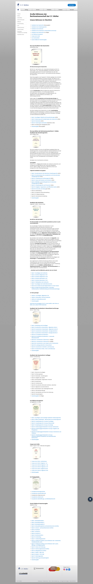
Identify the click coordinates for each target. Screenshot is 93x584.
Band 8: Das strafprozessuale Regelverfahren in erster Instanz (45, 285)
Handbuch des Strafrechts (37, 28)
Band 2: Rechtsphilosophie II (38, 522)
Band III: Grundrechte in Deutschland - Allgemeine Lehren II (45, 329)
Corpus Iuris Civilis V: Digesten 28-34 (40, 468)
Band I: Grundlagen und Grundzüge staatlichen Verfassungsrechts (46, 417)
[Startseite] (18, 10)
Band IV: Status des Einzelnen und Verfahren (41, 180)
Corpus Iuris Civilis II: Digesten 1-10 (39, 463)
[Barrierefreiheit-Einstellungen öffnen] (90, 499)
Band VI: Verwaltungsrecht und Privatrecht (41, 185)
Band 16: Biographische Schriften (39, 550)
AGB (50, 581)
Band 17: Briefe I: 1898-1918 (38, 552)
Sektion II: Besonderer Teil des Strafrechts (41, 297)
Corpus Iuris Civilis (36, 36)
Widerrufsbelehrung (55, 581)
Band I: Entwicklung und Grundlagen (40, 325)
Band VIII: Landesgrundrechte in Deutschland (42, 345)
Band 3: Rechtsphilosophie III (38, 524)
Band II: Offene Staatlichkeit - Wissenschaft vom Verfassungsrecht (46, 419)
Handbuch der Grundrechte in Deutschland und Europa (44, 30)
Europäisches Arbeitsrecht (37, 497)
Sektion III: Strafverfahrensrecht (39, 299)
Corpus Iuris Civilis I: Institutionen (39, 461)
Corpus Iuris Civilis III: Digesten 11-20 (40, 465)
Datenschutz (45, 581)
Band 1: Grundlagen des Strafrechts (39, 273)
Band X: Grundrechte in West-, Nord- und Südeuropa (43, 348)
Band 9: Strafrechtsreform (37, 535)
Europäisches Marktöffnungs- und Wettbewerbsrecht (43, 498)
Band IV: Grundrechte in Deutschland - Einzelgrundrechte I (44, 331)
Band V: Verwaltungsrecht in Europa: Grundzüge (42, 425)
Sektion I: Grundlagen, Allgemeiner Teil (40, 295)
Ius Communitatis (35, 37)
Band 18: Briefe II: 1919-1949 (38, 554)
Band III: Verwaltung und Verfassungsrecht (41, 178)
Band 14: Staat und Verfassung (38, 547)
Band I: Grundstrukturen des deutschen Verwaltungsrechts (45, 173)
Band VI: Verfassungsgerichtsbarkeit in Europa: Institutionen (45, 426)
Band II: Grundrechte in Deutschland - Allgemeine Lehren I (44, 327)
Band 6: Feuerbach (36, 529)
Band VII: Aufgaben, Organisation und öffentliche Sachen (44, 187)
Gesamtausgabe (35, 126)
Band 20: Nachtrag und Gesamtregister (40, 557)
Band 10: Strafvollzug (36, 537)
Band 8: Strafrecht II (36, 533)
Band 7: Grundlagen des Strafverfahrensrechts (42, 283)
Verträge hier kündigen (64, 581)
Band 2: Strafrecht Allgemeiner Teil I (39, 274)
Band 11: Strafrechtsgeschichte (38, 538)
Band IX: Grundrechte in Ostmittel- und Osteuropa (43, 346)
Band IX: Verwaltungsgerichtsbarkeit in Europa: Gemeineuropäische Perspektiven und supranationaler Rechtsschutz (44, 436)
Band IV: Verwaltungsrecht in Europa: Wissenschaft (43, 423)
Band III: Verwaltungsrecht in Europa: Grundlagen (42, 421)
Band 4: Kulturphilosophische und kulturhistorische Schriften (45, 526)
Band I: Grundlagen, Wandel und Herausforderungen (43, 117)
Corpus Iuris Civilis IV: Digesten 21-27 (40, 466)
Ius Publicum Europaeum (37, 34)
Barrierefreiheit (72, 581)
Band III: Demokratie (36, 121)
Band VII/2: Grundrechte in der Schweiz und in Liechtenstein (45, 343)
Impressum (40, 581)
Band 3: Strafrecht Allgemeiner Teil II (40, 276)
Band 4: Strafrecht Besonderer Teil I (39, 278)
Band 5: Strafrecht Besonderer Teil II (40, 280)
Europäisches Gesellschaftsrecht (39, 493)
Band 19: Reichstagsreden (37, 556)
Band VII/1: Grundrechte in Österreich (40, 339)
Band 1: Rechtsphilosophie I (38, 520)
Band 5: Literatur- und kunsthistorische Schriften (42, 527)
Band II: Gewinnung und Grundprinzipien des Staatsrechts (44, 119)
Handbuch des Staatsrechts (38, 25)
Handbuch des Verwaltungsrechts (39, 27)
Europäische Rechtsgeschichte (38, 491)
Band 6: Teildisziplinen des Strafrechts (40, 282)
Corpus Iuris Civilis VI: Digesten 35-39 (40, 470)
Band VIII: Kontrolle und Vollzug (39, 188)
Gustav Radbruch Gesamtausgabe (39, 39)
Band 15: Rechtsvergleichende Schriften (40, 548)
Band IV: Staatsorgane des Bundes (39, 122)
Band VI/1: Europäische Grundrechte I (40, 334)
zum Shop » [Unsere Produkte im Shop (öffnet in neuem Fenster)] (71, 5)
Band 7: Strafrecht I (36, 531)
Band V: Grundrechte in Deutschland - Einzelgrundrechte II (44, 332)
